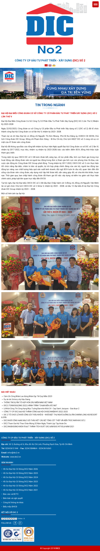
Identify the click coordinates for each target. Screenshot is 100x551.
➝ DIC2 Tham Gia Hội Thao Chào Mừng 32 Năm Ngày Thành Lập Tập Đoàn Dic (34, 423)
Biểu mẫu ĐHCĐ (9, 506)
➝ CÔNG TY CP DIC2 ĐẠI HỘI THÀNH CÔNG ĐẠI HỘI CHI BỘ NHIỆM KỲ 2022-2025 (34, 412)
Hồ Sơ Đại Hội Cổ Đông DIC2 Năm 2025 (19, 473)
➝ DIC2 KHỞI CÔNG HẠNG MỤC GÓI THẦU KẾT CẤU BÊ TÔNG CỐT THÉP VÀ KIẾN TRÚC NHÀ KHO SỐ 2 (43, 420)
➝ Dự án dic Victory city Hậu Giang (15, 399)
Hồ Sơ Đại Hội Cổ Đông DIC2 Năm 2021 (19, 490)
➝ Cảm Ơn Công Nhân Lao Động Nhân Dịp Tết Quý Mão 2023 (26, 396)
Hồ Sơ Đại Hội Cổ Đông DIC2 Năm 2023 (19, 481)
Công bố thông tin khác (12, 502)
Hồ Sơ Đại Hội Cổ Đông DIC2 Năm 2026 (19, 469)
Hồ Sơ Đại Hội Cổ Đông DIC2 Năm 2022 (19, 486)
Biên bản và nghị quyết (12, 498)
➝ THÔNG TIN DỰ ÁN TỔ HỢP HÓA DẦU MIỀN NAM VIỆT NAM (26, 402)
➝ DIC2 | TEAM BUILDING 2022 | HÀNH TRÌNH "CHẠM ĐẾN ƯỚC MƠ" (29, 405)
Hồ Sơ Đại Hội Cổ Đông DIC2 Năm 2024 (19, 477)
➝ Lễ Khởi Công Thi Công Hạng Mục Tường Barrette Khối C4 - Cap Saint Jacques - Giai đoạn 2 (40, 408)
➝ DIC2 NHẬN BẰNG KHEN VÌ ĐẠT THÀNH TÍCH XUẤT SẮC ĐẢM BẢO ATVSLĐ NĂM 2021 (37, 426)
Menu (95, 4)
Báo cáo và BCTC (10, 494)
